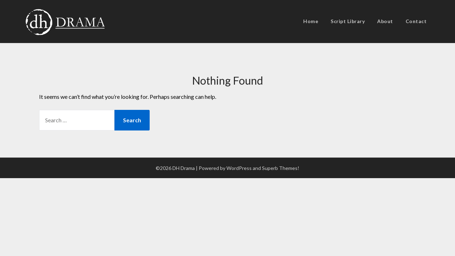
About (385, 21)
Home (310, 21)
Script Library (348, 21)
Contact (416, 21)
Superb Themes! (280, 168)
